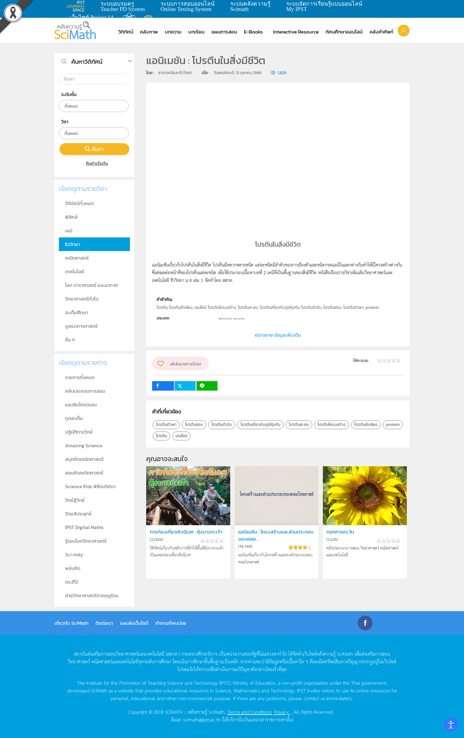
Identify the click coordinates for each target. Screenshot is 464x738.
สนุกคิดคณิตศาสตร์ (84, 459)
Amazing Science (83, 445)
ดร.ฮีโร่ (71, 581)
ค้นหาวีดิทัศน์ (86, 61)
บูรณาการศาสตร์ (81, 326)
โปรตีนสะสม (299, 424)
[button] (404, 30)
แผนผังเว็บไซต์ (134, 623)
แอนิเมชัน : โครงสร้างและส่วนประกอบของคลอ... (276, 535)
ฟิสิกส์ (71, 217)
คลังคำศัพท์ (381, 32)
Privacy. (282, 711)
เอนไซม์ (181, 436)
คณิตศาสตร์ (77, 257)
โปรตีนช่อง (194, 424)
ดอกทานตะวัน (340, 532)
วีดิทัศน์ (125, 32)
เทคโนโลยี (74, 271)
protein (393, 424)
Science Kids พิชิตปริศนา (90, 486)
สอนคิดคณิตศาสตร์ (84, 472)
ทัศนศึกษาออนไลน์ (344, 32)
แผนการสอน (224, 32)
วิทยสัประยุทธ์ (78, 513)
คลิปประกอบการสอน (85, 390)
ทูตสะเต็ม (74, 418)
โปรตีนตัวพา (166, 424)
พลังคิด (72, 568)
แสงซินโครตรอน (81, 404)
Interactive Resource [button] (296, 32)
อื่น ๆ (70, 339)
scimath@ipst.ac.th (201, 719)
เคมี (68, 230)
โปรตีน (161, 436)
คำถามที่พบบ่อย (170, 623)
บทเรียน (196, 32)
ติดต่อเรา (104, 623)
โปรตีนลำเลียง (366, 424)
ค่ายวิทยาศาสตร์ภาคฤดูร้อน (92, 595)
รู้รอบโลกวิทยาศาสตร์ (86, 540)
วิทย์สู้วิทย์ (75, 500)
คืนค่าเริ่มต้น (94, 163)
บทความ (173, 32)
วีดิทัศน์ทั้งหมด (79, 203)
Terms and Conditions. (250, 711)
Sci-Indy (74, 554)
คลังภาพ (149, 32)
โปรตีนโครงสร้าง (332, 424)
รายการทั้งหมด (79, 377)
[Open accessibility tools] (451, 725)
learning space (77, 6)
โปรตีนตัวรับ (222, 424)
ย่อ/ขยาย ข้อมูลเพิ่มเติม (278, 334)
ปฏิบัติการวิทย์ (79, 431)
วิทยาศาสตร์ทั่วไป (82, 298)
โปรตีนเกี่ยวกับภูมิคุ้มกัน (260, 424)
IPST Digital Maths (84, 527)
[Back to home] (75, 30)
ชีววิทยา (72, 244)
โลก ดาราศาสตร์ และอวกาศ (91, 285)
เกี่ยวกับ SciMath (71, 623)
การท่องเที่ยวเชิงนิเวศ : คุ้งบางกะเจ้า (186, 532)
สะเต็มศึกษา (76, 312)
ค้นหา (94, 149)
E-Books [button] (253, 32)
